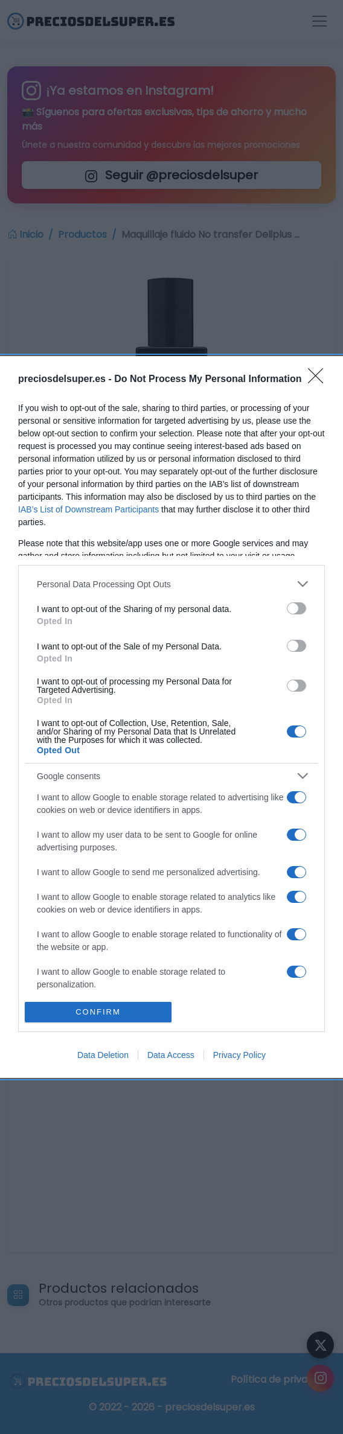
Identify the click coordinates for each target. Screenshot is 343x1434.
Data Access (170, 1055)
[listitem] (171, 584)
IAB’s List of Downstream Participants (88, 509)
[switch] (296, 608)
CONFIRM (98, 1011)
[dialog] (171, 717)
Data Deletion (103, 1055)
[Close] (319, 379)
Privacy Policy (239, 1055)
